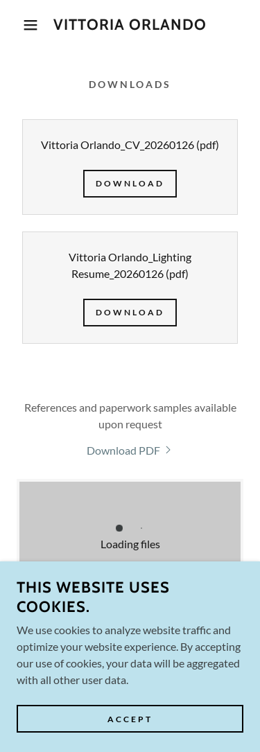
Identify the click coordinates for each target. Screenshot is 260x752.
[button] (20, 25)
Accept (130, 719)
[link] (130, 25)
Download (130, 183)
